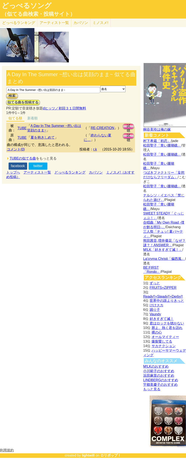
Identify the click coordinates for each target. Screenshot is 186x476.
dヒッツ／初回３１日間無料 (64, 108)
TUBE (22, 128)
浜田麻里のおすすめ (158, 375)
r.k (95, 149)
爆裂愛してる (162, 341)
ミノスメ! (100, 23)
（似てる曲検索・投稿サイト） (38, 14)
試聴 (128, 126)
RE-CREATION (102, 128)
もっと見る (151, 389)
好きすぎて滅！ (162, 319)
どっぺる (18, 23)
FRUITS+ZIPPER (163, 287)
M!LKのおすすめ (155, 366)
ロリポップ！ (110, 455)
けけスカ (156, 305)
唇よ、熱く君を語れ (167, 328)
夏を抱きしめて (43, 137)
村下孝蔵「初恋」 (157, 141)
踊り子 (155, 310)
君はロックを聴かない (167, 323)
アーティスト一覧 (37, 172)
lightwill (88, 455)
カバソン (80, 23)
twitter (38, 166)
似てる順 (15, 118)
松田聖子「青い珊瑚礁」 (162, 145)
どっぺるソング (26, 5)
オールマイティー (165, 337)
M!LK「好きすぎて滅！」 (162, 249)
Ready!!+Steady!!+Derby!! (163, 296)
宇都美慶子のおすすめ (160, 384)
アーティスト (54, 23)
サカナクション (164, 346)
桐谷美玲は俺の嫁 (157, 129)
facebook (18, 166)
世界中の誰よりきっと (167, 300)
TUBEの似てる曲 (23, 158)
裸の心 (157, 332)
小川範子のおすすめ (158, 371)
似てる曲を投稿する (23, 102)
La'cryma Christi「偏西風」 (164, 259)
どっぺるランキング (69, 172)
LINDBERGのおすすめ (160, 380)
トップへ (13, 172)
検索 (12, 96)
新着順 (32, 118)
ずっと (155, 283)
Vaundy (155, 314)
